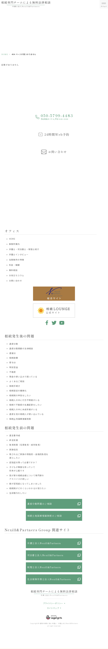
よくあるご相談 (16, 381)
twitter (54, 322)
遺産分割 (13, 343)
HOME (4, 54)
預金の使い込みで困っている (23, 376)
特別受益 (13, 367)
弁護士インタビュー (19, 254)
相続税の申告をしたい (20, 395)
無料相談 (13, 270)
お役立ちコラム (16, 275)
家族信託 (13, 449)
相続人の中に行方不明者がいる (24, 400)
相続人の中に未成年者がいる (23, 409)
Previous (2, 183)
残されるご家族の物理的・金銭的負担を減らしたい (28, 456)
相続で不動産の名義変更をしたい (25, 404)
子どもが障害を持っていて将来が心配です (22, 469)
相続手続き (14, 386)
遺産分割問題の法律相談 (21, 348)
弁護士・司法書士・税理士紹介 (24, 249)
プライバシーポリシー (53, 603)
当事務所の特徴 (16, 259)
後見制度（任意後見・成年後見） (25, 444)
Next (105, 183)
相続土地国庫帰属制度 (20, 418)
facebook (46, 322)
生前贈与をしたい (18, 493)
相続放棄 (13, 357)
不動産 (12, 372)
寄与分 (12, 362)
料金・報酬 (14, 265)
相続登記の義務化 (18, 390)
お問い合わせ (15, 280)
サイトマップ (53, 608)
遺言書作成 (14, 435)
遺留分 (12, 353)
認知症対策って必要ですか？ (23, 462)
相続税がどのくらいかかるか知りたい (27, 488)
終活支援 (13, 440)
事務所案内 (14, 244)
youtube (61, 322)
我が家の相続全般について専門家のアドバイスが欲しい (26, 477)
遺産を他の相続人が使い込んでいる (26, 414)
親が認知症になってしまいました (25, 483)
